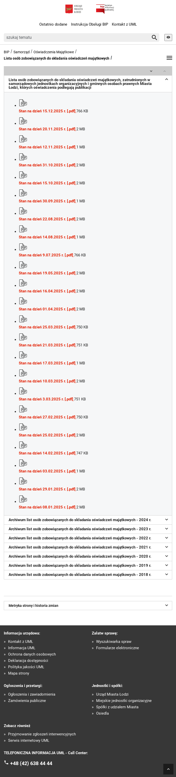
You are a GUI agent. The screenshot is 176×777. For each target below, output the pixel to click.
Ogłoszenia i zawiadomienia (31, 694)
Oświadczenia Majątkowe (53, 52)
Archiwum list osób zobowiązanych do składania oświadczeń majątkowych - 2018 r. (89, 574)
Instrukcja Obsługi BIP (89, 24)
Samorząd (21, 52)
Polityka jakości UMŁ (26, 667)
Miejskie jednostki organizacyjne (124, 701)
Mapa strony (18, 673)
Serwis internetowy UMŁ (28, 741)
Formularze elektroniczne (117, 648)
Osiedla (102, 713)
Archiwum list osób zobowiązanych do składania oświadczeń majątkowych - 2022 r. (89, 537)
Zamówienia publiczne (27, 701)
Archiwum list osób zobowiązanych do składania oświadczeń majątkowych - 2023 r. (89, 528)
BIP (6, 52)
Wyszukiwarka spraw (113, 642)
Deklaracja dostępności (28, 661)
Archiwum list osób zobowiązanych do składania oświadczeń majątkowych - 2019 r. (89, 565)
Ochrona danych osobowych (32, 654)
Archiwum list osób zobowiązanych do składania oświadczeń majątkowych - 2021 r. (89, 547)
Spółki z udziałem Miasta (117, 707)
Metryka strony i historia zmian (89, 605)
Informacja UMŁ (21, 648)
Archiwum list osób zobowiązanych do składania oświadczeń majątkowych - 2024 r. (89, 519)
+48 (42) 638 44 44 (31, 763)
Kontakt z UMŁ (124, 24)
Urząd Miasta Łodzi (112, 694)
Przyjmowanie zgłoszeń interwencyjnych (42, 734)
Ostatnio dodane (53, 24)
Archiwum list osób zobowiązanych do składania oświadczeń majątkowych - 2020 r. (89, 556)
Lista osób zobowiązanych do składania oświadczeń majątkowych (56, 58)
